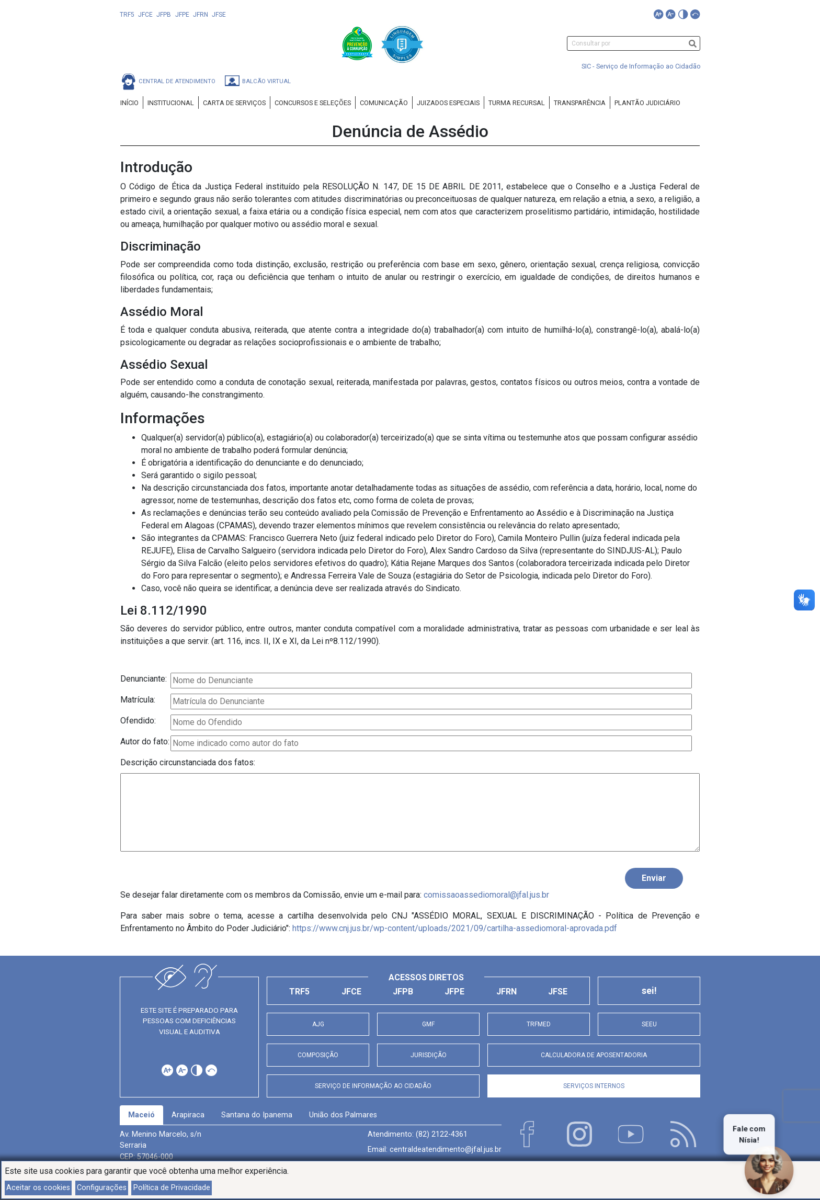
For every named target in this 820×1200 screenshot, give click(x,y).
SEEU (649, 1024)
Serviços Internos (593, 1086)
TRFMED (539, 1024)
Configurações (102, 1187)
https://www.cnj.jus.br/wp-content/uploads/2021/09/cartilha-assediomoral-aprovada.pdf (454, 928)
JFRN (200, 14)
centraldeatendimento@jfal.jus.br (446, 1149)
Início (129, 103)
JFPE (182, 14)
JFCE (145, 14)
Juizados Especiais (448, 103)
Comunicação (384, 103)
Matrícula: (137, 700)
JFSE (219, 14)
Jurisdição (429, 1055)
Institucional (170, 103)
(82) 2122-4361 (442, 1134)
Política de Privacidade (171, 1187)
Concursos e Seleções (313, 103)
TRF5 (127, 14)
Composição (318, 1055)
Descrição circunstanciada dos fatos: (187, 762)
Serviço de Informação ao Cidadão (373, 1086)
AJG (318, 1024)
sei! (649, 991)
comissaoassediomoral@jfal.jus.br (486, 895)
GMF (428, 1024)
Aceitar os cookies (38, 1187)
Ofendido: (138, 721)
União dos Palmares (343, 1115)
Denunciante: (143, 679)
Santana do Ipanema (256, 1115)
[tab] (141, 1115)
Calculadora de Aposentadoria (594, 1055)
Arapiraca (188, 1115)
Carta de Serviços (234, 103)
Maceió (141, 1115)
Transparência (580, 103)
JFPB (163, 14)
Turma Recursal (516, 103)
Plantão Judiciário (647, 103)
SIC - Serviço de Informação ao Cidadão (641, 66)
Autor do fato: (144, 741)
